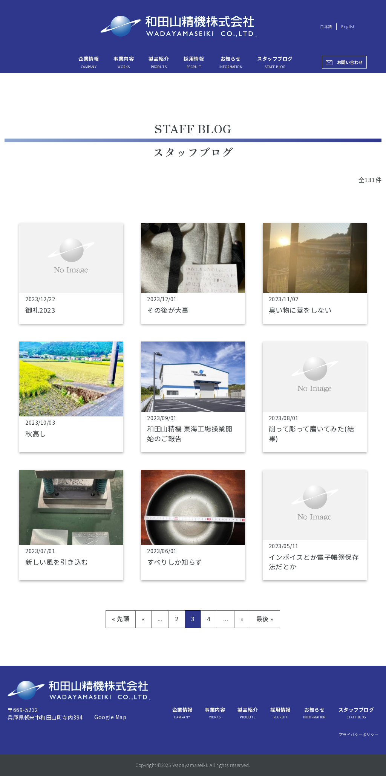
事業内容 (123, 62)
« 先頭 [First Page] (120, 618)
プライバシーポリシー (358, 734)
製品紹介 (159, 62)
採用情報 (194, 62)
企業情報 (88, 62)
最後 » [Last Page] (265, 618)
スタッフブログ (275, 62)
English (348, 26)
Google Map (110, 717)
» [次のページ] (242, 618)
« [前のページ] (143, 618)
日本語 (326, 26)
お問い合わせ (350, 62)
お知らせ (230, 62)
